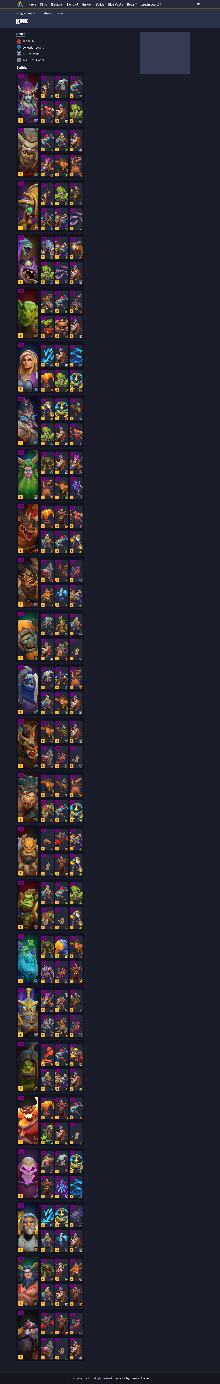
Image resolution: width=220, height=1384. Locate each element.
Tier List (72, 4)
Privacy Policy (122, 1378)
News (32, 4)
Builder (87, 4)
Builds (100, 4)
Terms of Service (141, 1378)
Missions (57, 4)
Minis (43, 4)
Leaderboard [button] (150, 4)
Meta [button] (130, 4)
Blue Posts (115, 4)
